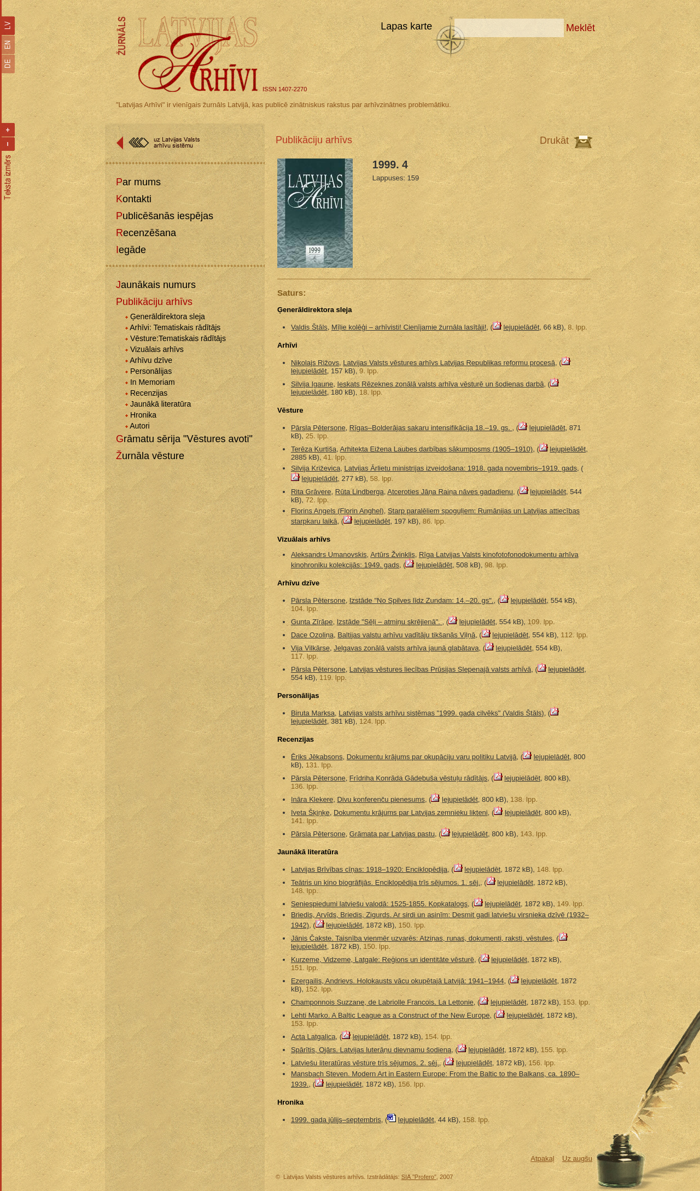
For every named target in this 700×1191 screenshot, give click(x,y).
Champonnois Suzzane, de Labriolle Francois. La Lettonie (382, 1002)
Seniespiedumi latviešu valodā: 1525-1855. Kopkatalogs (379, 904)
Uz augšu (577, 1158)
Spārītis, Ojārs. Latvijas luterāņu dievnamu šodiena (371, 1050)
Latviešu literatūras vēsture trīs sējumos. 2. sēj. (365, 1063)
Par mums (138, 182)
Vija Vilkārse (310, 648)
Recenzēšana (146, 232)
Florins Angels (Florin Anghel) (337, 511)
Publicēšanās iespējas (164, 215)
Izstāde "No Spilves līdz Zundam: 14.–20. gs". (421, 600)
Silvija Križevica (315, 468)
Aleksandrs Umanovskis (329, 554)
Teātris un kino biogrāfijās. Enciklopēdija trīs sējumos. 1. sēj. (385, 882)
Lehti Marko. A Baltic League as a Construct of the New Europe (390, 1015)
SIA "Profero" (418, 1177)
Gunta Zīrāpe (312, 622)
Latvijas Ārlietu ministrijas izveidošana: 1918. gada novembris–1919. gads (460, 468)
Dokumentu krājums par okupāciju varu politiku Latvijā (432, 757)
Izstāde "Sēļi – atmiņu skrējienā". (389, 622)
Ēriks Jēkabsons (317, 757)
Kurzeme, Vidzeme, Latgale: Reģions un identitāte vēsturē (382, 959)
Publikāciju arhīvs (154, 301)
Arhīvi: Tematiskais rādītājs (175, 327)
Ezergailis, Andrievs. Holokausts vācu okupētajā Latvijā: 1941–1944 (397, 981)
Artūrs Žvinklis (392, 554)
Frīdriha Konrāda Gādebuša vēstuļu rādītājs (418, 778)
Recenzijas (148, 393)
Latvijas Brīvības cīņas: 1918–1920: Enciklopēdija (369, 869)
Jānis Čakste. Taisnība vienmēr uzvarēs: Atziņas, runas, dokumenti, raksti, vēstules (421, 938)
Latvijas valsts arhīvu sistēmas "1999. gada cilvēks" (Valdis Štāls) (441, 713)
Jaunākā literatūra (160, 404)
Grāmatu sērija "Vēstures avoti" (184, 438)
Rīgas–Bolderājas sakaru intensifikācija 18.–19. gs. (430, 428)
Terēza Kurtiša (313, 449)
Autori (140, 425)
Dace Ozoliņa (312, 635)
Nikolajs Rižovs (315, 363)
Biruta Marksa (313, 713)
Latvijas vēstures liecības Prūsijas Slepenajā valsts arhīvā (440, 669)
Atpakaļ (542, 1158)
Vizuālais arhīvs (157, 349)
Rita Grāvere (311, 492)
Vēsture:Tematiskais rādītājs (178, 338)
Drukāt (554, 140)
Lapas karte (406, 26)
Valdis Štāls (309, 327)
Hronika (143, 414)
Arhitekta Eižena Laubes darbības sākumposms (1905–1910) (436, 449)
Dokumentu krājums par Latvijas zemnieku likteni (411, 812)
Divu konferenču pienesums (380, 799)
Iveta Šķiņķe (310, 812)
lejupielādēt (522, 327)
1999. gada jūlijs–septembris (336, 1120)
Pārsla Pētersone (318, 428)
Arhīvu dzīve (151, 360)
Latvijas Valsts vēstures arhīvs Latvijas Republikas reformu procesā (449, 363)
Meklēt (580, 27)
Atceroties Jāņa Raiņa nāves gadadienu (450, 492)
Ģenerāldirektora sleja (167, 316)
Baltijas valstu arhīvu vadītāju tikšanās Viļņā (406, 635)
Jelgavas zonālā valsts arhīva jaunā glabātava (406, 648)
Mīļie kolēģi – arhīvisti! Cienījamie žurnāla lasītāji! (408, 327)
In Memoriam (152, 382)
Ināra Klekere (312, 799)
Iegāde (131, 249)
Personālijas (151, 371)
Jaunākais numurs (156, 284)
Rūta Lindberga (359, 492)
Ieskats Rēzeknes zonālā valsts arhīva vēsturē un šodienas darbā (440, 384)
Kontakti (133, 198)
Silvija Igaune (312, 384)
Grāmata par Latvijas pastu (392, 834)
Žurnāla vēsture (150, 455)
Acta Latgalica (313, 1036)
